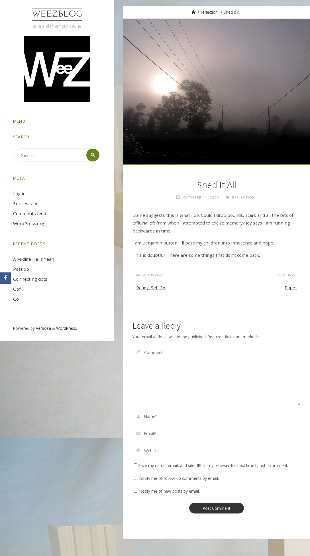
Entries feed (25, 203)
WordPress (66, 328)
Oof (17, 289)
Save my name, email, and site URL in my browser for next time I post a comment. (211, 465)
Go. (16, 299)
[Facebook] (5, 278)
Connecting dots (30, 279)
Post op (21, 269)
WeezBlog (57, 14)
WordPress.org (28, 223)
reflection (209, 12)
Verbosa (43, 328)
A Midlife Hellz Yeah (33, 259)
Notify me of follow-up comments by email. (179, 478)
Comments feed (29, 213)
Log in (19, 193)
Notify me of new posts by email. (169, 491)
